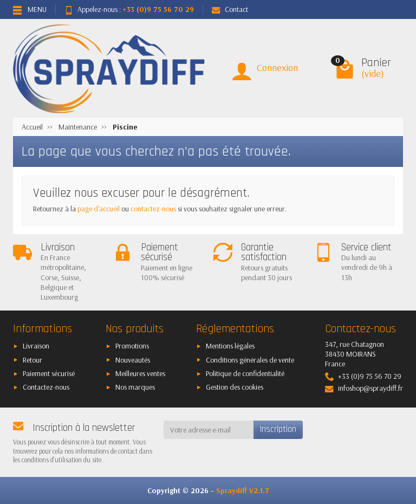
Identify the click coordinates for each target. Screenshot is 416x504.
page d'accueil (98, 209)
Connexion (277, 67)
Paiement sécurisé (49, 373)
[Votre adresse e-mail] (209, 430)
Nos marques (135, 387)
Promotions (132, 346)
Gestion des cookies (234, 387)
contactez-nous (153, 209)
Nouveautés (132, 360)
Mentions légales (230, 346)
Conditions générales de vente (250, 360)
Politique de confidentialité (245, 373)
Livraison (36, 346)
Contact (230, 9)
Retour (32, 360)
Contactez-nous (46, 387)
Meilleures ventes (140, 373)
